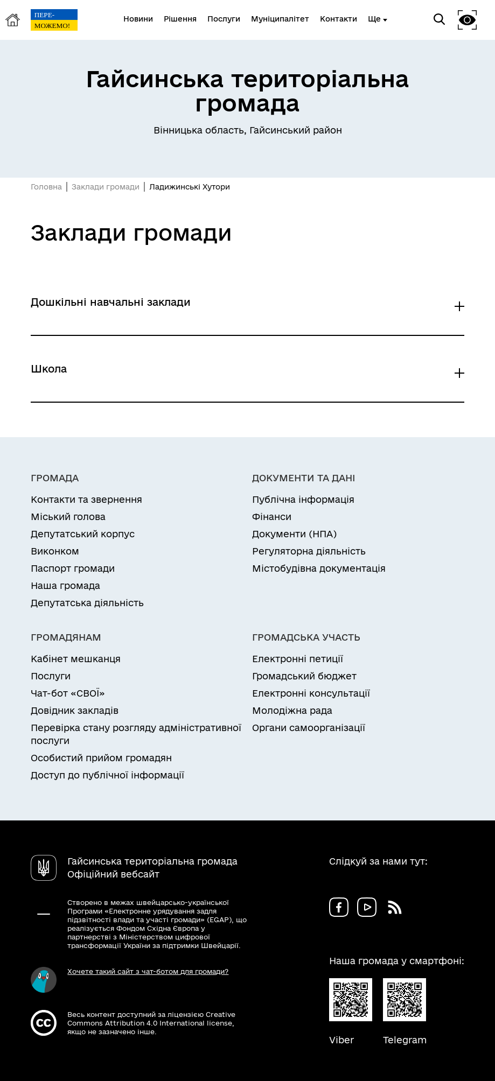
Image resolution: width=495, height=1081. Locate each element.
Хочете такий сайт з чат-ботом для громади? (147, 971)
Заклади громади (106, 186)
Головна (46, 186)
